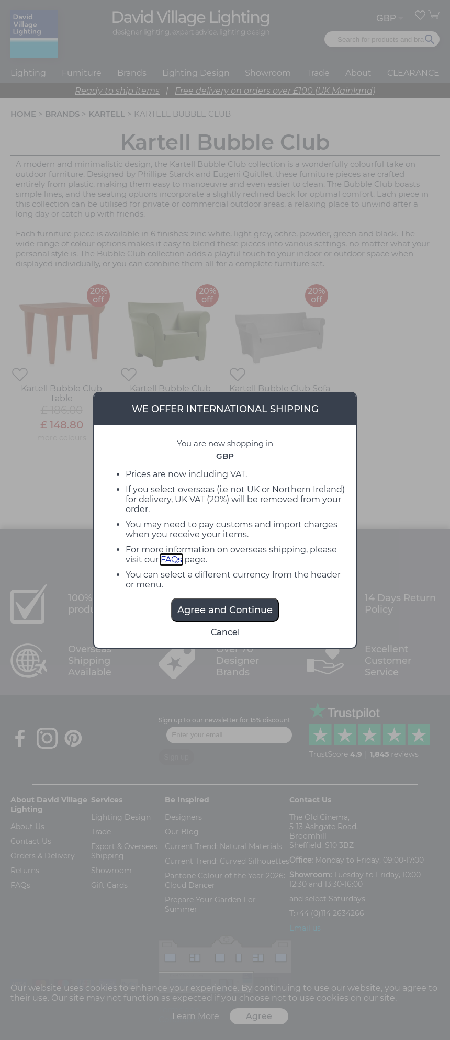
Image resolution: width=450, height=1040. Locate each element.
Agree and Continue (225, 610)
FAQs (171, 559)
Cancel (225, 632)
